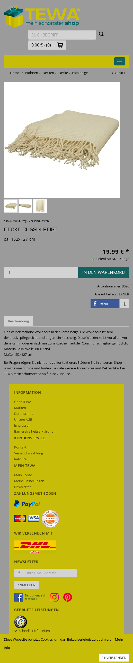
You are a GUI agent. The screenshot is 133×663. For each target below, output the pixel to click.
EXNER (124, 294)
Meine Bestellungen (29, 481)
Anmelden (26, 585)
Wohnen (31, 72)
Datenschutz (23, 413)
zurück (120, 72)
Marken (20, 407)
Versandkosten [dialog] (39, 221)
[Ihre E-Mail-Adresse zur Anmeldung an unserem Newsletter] (50, 573)
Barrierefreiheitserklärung (33, 431)
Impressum (23, 425)
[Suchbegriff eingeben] (62, 35)
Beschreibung (18, 321)
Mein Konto (23, 475)
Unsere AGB (23, 419)
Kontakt (20, 447)
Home (15, 72)
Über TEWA (22, 401)
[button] (60, 45)
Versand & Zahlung (28, 453)
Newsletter (22, 486)
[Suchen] (101, 34)
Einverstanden (114, 658)
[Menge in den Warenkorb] (41, 272)
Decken (48, 72)
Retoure (20, 459)
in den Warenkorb (103, 272)
